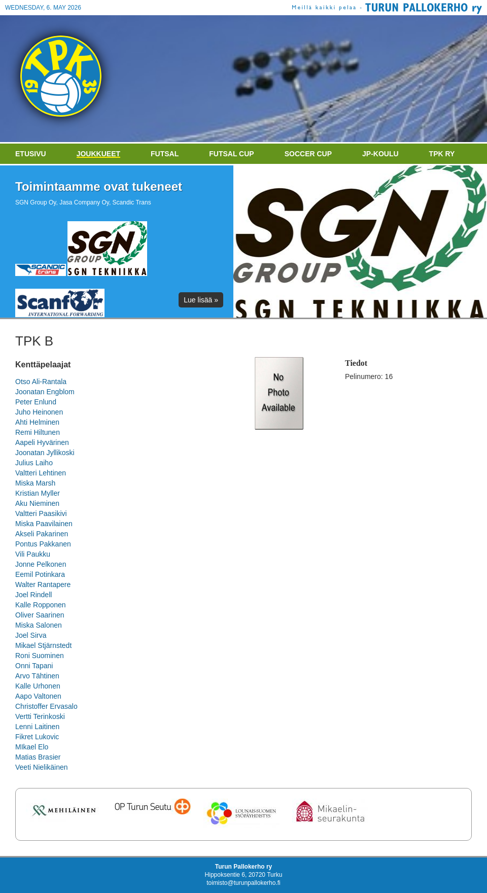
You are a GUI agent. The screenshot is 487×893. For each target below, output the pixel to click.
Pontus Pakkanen (43, 544)
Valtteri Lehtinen (40, 473)
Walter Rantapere (43, 584)
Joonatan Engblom (45, 392)
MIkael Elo (31, 747)
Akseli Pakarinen (41, 534)
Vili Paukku (32, 554)
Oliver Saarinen (39, 615)
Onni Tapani (34, 666)
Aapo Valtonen (38, 696)
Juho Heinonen (39, 412)
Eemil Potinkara (40, 574)
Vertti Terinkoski (40, 716)
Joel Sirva (30, 635)
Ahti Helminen (37, 422)
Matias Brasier (37, 757)
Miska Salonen (38, 625)
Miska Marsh (35, 483)
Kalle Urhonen (37, 686)
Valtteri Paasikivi (41, 513)
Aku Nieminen (37, 503)
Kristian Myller (37, 493)
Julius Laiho (34, 463)
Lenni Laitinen (37, 727)
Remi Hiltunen (37, 432)
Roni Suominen (39, 655)
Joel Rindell (33, 595)
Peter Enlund (35, 402)
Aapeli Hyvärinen (42, 442)
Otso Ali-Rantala (40, 381)
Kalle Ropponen (40, 605)
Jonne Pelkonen (40, 564)
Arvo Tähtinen (37, 676)
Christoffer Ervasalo (46, 706)
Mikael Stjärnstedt (43, 645)
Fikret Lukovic (37, 737)
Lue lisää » (201, 300)
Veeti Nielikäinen (41, 767)
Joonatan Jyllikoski (45, 453)
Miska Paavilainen (44, 524)
